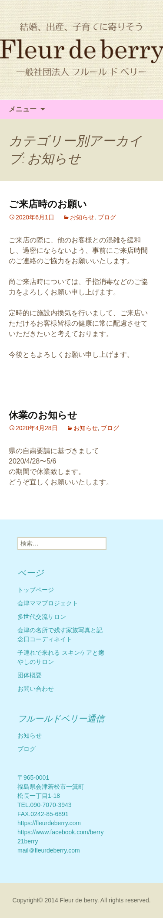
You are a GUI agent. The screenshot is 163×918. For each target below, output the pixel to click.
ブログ (107, 217)
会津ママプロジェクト (47, 603)
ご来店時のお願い (48, 204)
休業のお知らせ (43, 415)
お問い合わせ (35, 688)
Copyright (25, 900)
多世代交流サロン (41, 616)
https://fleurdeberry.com (49, 823)
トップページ (35, 589)
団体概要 (29, 675)
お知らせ (82, 217)
